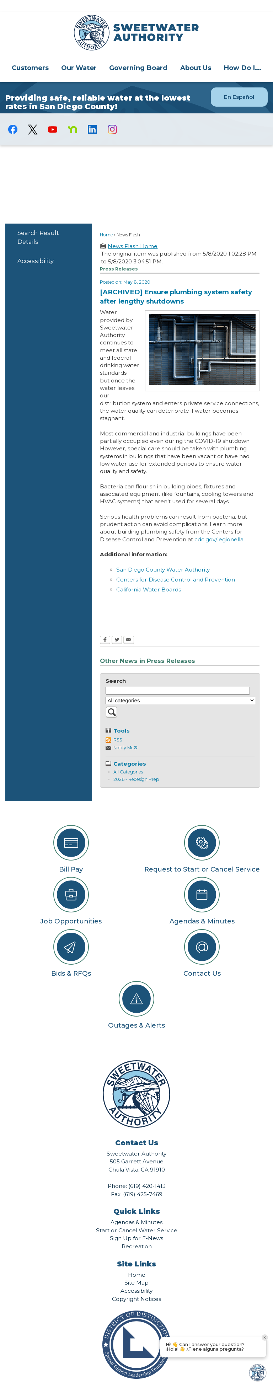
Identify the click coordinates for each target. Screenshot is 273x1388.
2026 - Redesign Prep (136, 767)
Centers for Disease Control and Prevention (175, 567)
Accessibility (35, 248)
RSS (117, 727)
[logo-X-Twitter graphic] (33, 117)
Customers (30, 56)
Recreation (137, 1234)
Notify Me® (125, 735)
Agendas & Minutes (136, 1210)
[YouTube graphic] (53, 117)
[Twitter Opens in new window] (117, 628)
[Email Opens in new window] (128, 628)
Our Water (79, 56)
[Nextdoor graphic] (72, 117)
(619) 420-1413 (147, 1173)
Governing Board (138, 56)
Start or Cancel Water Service (136, 1218)
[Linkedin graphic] (92, 117)
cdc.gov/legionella (218, 527)
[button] (111, 704)
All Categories (128, 759)
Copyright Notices (136, 1287)
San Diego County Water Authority (163, 557)
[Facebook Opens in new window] (105, 628)
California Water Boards (148, 577)
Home (106, 222)
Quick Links (136, 1199)
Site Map (136, 1270)
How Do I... (242, 56)
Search (116, 668)
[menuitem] (30, 55)
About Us (195, 56)
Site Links (136, 1252)
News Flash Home (132, 234)
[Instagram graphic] (112, 117)
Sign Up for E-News (136, 1226)
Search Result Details (38, 225)
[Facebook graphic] (13, 117)
